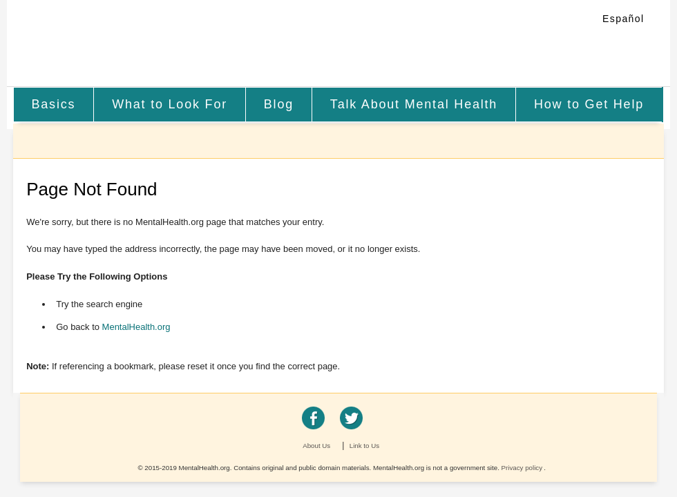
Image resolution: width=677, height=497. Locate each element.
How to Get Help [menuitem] (589, 104)
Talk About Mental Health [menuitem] (413, 104)
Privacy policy (522, 467)
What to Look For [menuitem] (169, 104)
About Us (316, 445)
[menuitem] (54, 104)
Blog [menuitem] (279, 104)
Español (623, 18)
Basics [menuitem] (53, 104)
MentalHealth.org (126, 44)
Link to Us (364, 445)
